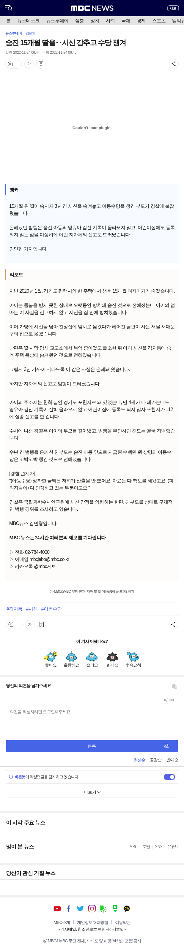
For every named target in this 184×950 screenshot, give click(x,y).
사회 (110, 20)
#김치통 (14, 608)
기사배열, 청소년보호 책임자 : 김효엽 (91, 929)
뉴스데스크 (28, 20)
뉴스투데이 (57, 20)
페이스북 (69, 909)
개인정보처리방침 (92, 922)
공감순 (155, 759)
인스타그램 (92, 909)
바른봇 (17, 777)
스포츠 (159, 20)
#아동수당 (51, 608)
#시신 (31, 608)
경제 (141, 20)
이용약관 (122, 922)
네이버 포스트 (115, 909)
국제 (125, 20)
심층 (79, 20)
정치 (94, 20)
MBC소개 (62, 922)
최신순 (139, 760)
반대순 (172, 759)
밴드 (104, 909)
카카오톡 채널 (127, 909)
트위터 (80, 909)
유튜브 (57, 909)
